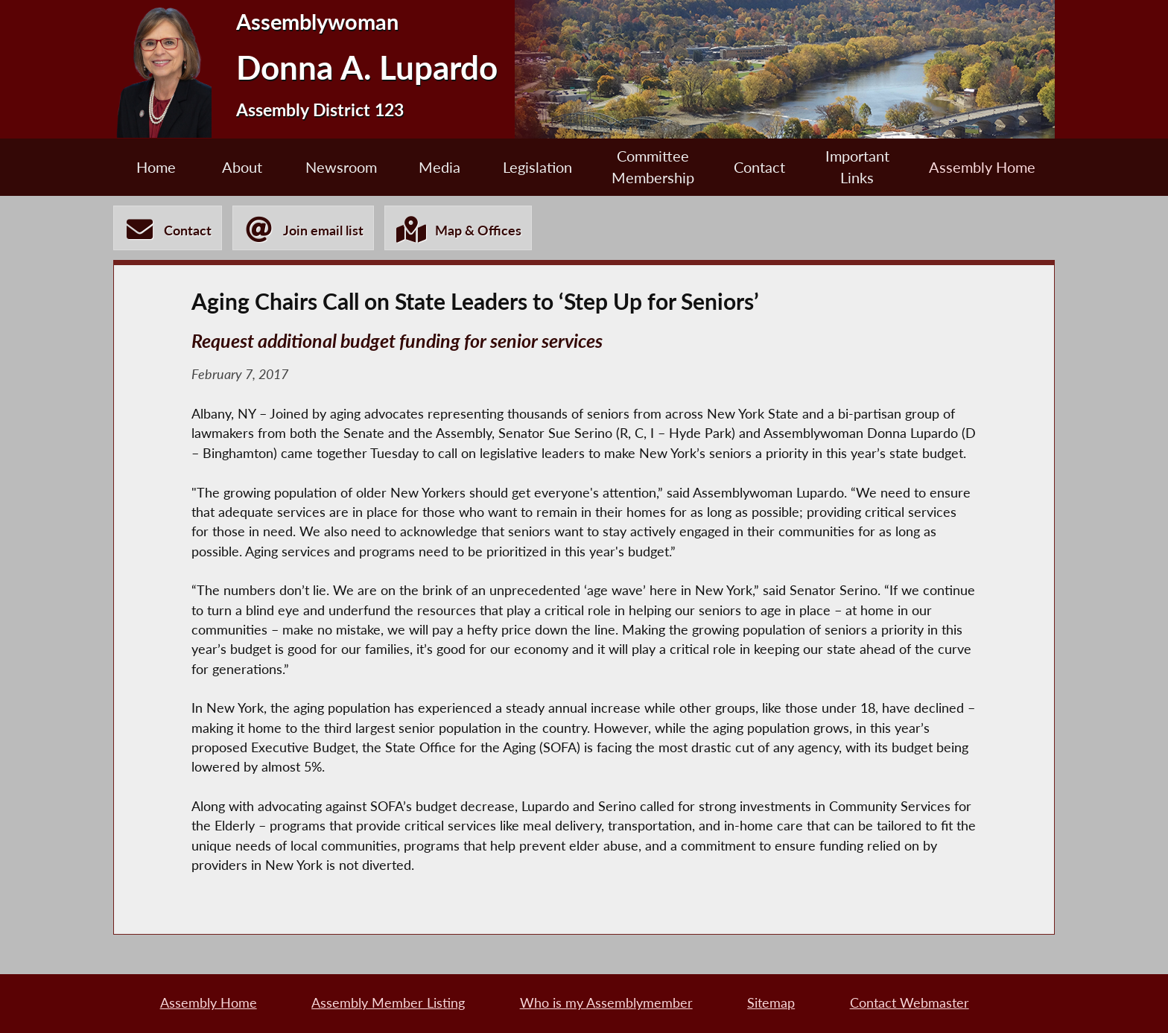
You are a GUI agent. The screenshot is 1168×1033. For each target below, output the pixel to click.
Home (156, 167)
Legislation (537, 167)
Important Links (857, 167)
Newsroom (341, 167)
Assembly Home (982, 167)
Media (439, 167)
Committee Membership (653, 167)
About (242, 167)
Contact (759, 167)
